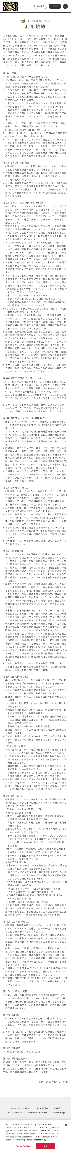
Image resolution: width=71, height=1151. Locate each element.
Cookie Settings (59, 1113)
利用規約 (57, 1108)
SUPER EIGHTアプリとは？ (21, 1108)
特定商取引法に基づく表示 (37, 1113)
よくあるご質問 (42, 1108)
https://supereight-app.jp (19, 129)
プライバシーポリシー (14, 1113)
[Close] (66, 1127)
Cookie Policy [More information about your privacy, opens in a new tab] (39, 1143)
